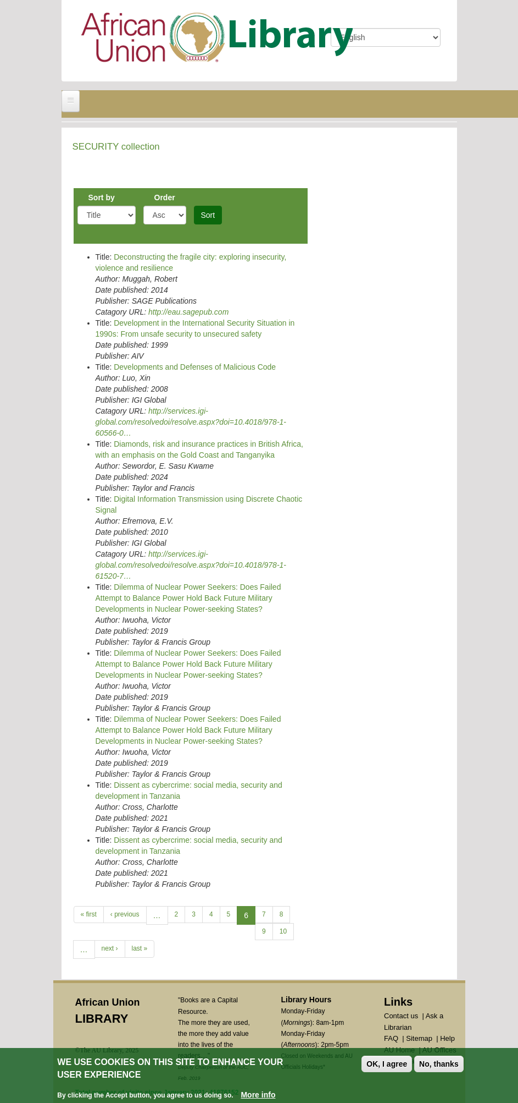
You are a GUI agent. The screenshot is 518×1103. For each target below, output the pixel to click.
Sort (208, 215)
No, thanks (439, 1065)
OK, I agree (386, 1065)
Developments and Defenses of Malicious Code (195, 367)
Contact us (401, 1016)
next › (110, 948)
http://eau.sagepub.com (188, 312)
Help (447, 1038)
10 (283, 931)
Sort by (101, 197)
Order (164, 197)
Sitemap (419, 1038)
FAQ (391, 1038)
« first (89, 914)
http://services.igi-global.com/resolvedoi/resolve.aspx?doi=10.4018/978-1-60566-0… (191, 422)
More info (258, 1095)
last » (140, 948)
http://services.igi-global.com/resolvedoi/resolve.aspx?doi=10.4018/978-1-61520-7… (191, 565)
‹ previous (125, 914)
